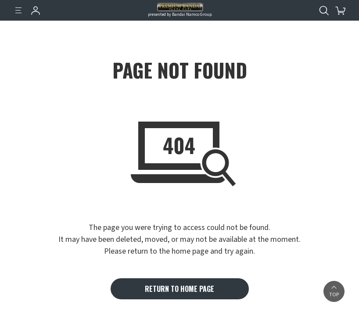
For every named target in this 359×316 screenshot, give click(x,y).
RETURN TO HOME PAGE (179, 289)
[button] (334, 291)
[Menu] (18, 10)
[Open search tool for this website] (324, 10)
